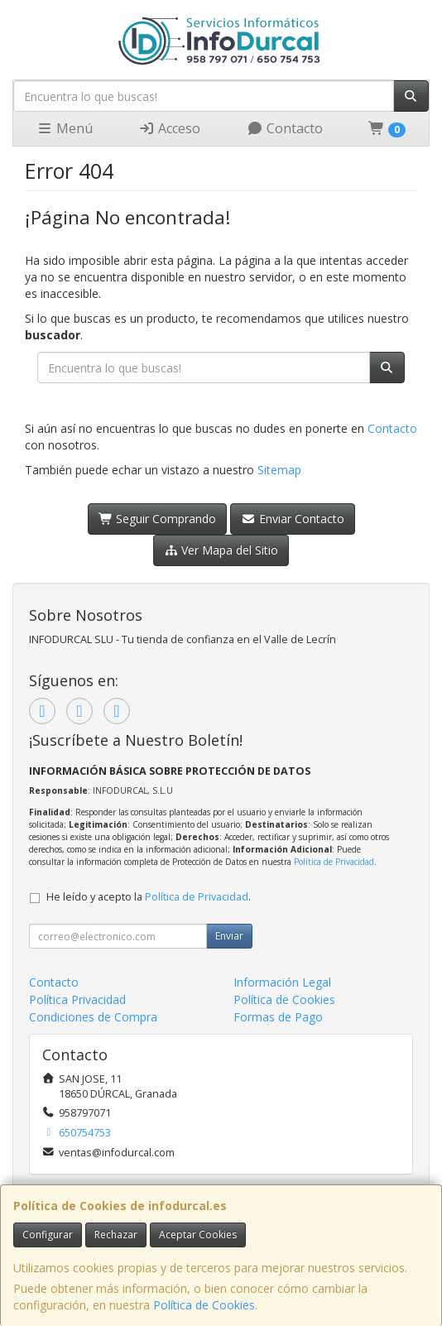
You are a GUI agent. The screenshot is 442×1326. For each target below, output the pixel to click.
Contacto (285, 128)
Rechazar (115, 1235)
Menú (64, 128)
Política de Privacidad (334, 861)
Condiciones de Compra (93, 1017)
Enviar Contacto (292, 518)
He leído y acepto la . (148, 897)
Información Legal (282, 982)
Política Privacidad (77, 999)
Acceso (169, 128)
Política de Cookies (204, 1305)
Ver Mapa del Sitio (221, 550)
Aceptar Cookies (198, 1235)
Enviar (229, 936)
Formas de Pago (278, 1017)
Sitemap (279, 470)
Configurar (47, 1235)
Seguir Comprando (157, 518)
